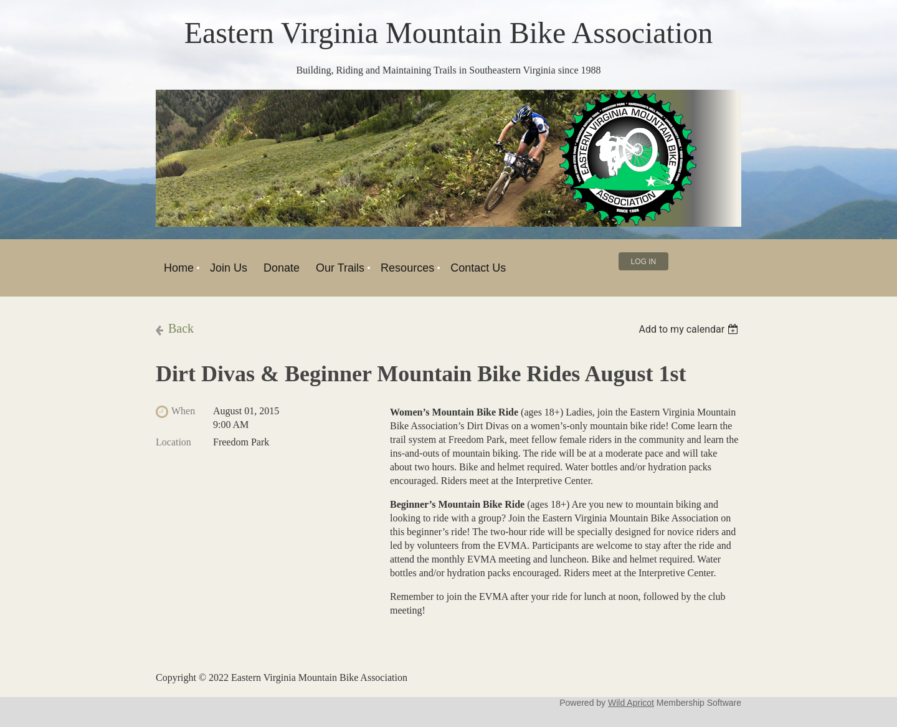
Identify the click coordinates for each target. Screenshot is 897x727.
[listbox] (689, 329)
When (183, 411)
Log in (644, 261)
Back (181, 328)
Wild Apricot (631, 703)
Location (173, 442)
